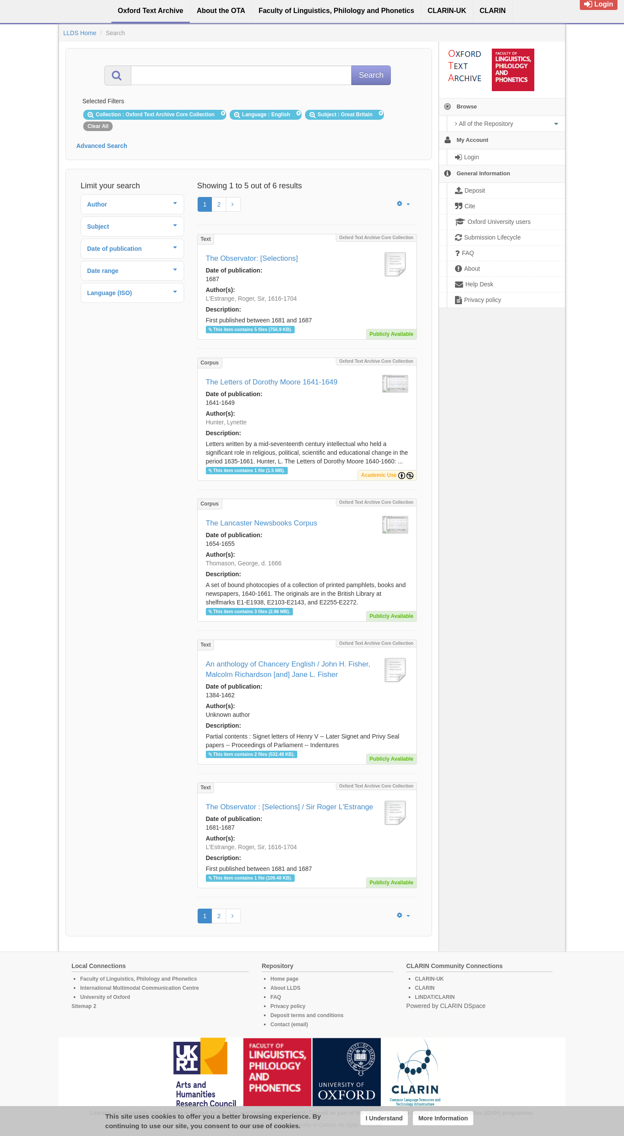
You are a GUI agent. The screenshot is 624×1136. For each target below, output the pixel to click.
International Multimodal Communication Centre (139, 988)
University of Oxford (105, 997)
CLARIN (425, 988)
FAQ (275, 997)
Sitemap (82, 1006)
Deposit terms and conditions (307, 1015)
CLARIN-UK (429, 979)
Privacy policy (288, 1006)
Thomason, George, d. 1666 (244, 563)
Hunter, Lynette (226, 422)
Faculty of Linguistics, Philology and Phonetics (138, 979)
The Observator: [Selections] (252, 258)
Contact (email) (289, 1024)
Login (598, 4)
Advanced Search (101, 145)
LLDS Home (79, 33)
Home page (284, 979)
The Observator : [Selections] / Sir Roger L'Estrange (290, 807)
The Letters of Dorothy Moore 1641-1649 (272, 382)
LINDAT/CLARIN (435, 997)
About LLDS (285, 988)
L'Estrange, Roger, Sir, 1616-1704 (251, 298)
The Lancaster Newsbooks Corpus (261, 523)
